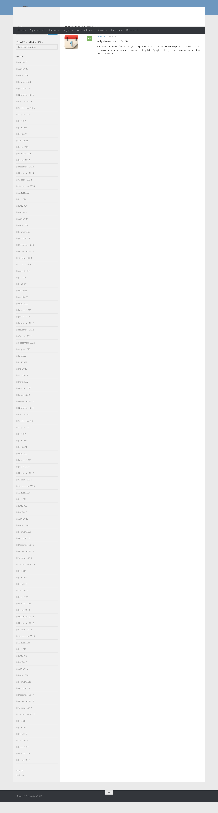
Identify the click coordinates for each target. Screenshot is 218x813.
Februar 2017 (24, 764)
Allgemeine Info (37, 30)
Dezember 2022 (26, 334)
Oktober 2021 (25, 425)
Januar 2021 (24, 477)
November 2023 (26, 262)
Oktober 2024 (25, 190)
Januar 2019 (24, 621)
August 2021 (24, 438)
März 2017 (23, 758)
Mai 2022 (22, 379)
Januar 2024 (24, 249)
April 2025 (23, 151)
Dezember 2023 (26, 256)
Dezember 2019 (26, 556)
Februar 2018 (24, 692)
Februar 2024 (24, 243)
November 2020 (26, 484)
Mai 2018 (22, 673)
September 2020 (26, 497)
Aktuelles (21, 30)
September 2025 (26, 119)
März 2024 (23, 236)
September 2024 (26, 197)
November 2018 (26, 634)
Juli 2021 (22, 445)
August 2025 (24, 125)
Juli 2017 (22, 732)
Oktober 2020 (25, 490)
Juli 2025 (22, 132)
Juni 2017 (22, 738)
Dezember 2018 (26, 627)
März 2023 (23, 314)
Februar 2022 (24, 399)
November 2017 (26, 712)
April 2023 (23, 308)
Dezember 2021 (26, 412)
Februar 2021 (24, 471)
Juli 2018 (22, 660)
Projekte (67, 30)
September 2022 (26, 353)
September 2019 (26, 575)
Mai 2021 (22, 458)
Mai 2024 (22, 223)
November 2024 (26, 184)
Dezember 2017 (26, 706)
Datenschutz (132, 30)
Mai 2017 (22, 745)
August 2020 (24, 503)
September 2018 (26, 647)
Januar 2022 (24, 406)
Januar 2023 (24, 327)
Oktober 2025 (25, 112)
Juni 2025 (22, 138)
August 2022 (24, 360)
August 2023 (24, 282)
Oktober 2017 (25, 719)
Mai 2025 (22, 145)
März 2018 (23, 686)
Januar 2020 (24, 549)
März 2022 (23, 393)
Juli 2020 (22, 510)
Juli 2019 (22, 582)
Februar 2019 (24, 614)
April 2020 (23, 529)
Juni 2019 (22, 588)
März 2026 (23, 86)
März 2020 (23, 536)
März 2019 (23, 608)
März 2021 (23, 464)
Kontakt (101, 30)
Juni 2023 (22, 295)
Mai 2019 (22, 595)
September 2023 (26, 275)
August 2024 (24, 203)
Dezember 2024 (26, 177)
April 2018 (23, 679)
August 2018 (24, 653)
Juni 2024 (22, 216)
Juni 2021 (22, 451)
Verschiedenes (84, 30)
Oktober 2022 (25, 347)
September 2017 (26, 725)
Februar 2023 (24, 321)
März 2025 (23, 158)
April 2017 (23, 751)
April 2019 (23, 601)
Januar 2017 (24, 771)
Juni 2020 (22, 516)
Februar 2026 (24, 93)
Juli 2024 (22, 210)
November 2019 (26, 562)
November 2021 (26, 419)
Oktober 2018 (25, 640)
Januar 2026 (24, 99)
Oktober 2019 (25, 569)
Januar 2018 (24, 699)
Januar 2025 (24, 171)
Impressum (116, 30)
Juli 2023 (22, 288)
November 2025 (26, 106)
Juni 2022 (22, 373)
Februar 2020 (24, 542)
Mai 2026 (22, 73)
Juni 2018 (22, 666)
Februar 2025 (24, 164)
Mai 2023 (22, 301)
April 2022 (23, 386)
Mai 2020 (22, 523)
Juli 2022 (22, 366)
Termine (53, 30)
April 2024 (23, 230)
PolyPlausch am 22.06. (112, 52)
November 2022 (26, 340)
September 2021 (26, 432)
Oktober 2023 (25, 269)
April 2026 (23, 80)
